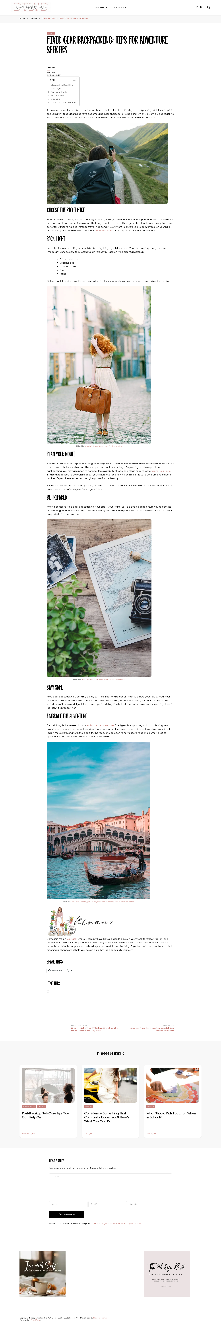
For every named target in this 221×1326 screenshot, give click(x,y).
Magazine (118, 7)
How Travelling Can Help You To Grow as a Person (103, 679)
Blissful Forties (29, 1106)
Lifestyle (51, 33)
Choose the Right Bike (62, 85)
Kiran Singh (51, 67)
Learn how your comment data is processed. (117, 1223)
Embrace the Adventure (63, 102)
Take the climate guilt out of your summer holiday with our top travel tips (102, 902)
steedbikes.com (103, 230)
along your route (161, 470)
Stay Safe (55, 98)
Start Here (99, 7)
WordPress (35, 1320)
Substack (72, 938)
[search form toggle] (208, 7)
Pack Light (56, 88)
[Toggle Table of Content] (72, 80)
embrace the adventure (100, 725)
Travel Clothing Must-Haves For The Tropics (103, 446)
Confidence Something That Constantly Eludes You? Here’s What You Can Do (106, 1117)
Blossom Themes (100, 1318)
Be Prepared (57, 95)
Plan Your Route (59, 92)
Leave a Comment (57, 75)
